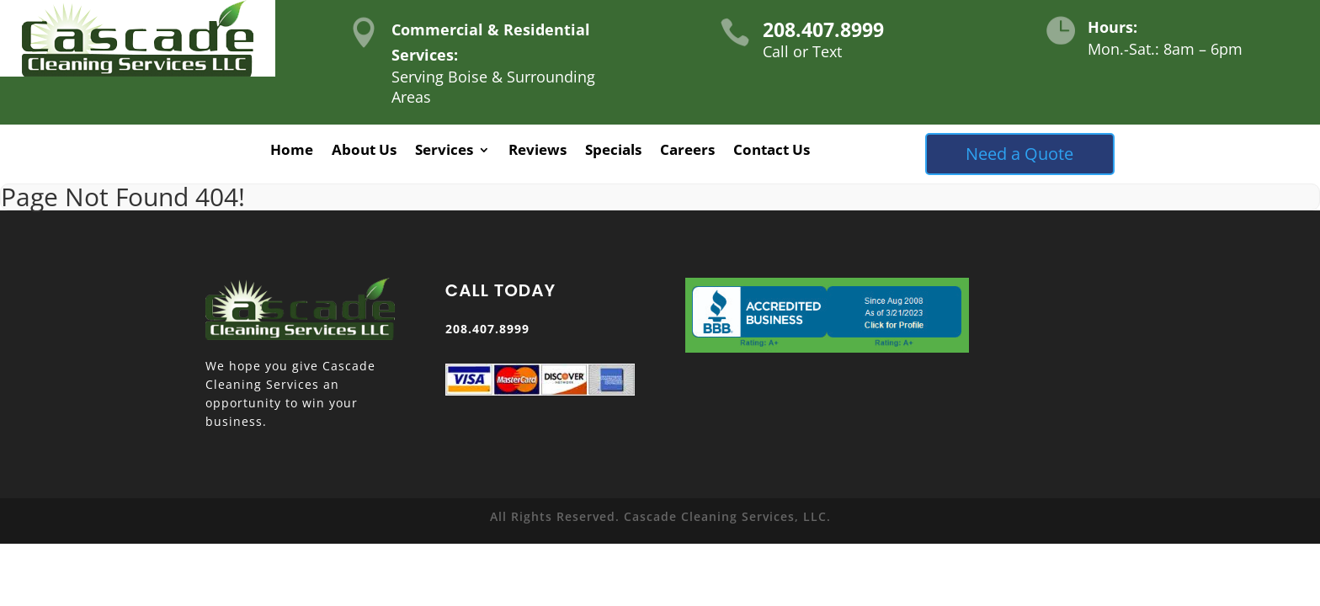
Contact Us (771, 151)
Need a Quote (1019, 153)
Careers (687, 151)
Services (444, 151)
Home (291, 151)
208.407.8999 (823, 29)
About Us (364, 151)
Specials (613, 151)
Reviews (537, 151)
